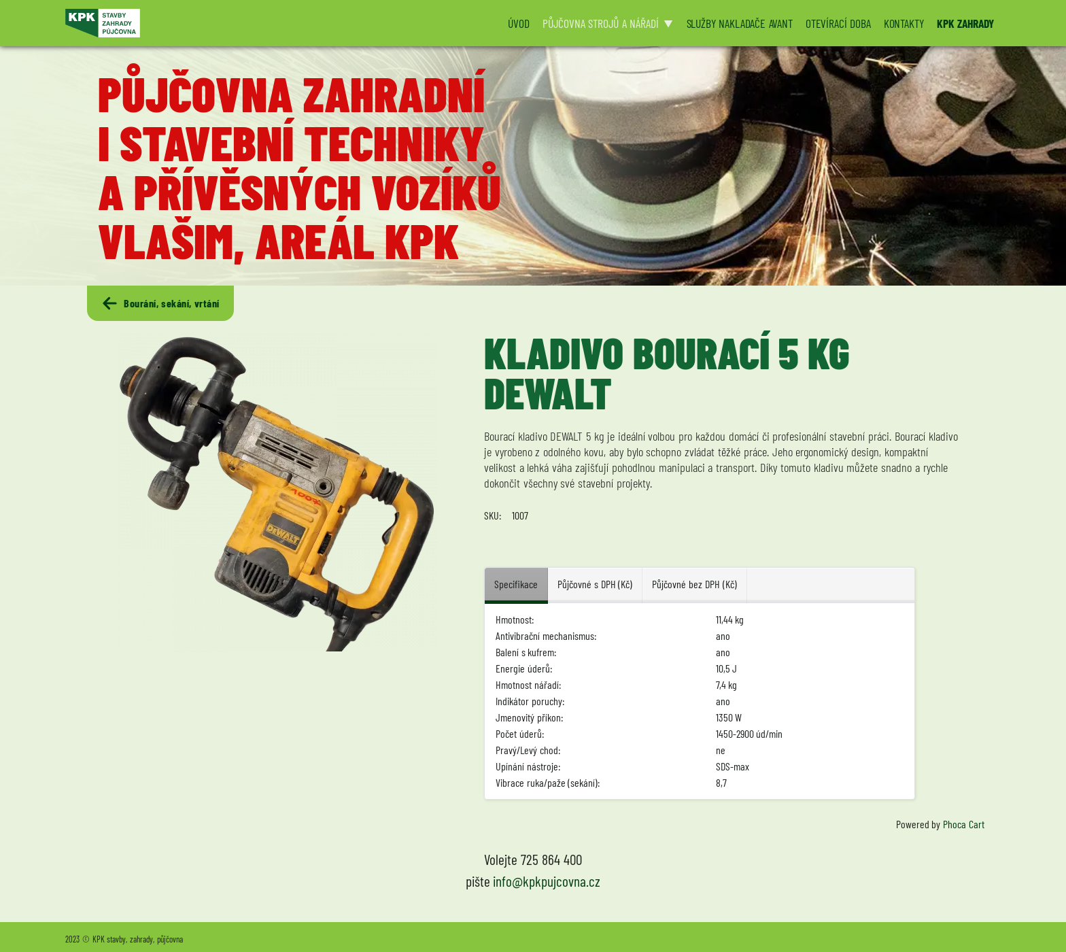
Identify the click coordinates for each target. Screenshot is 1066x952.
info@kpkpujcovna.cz (546, 880)
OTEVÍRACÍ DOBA (838, 23)
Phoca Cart (963, 823)
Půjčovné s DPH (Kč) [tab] (594, 583)
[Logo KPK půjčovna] (278, 23)
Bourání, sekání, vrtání (160, 303)
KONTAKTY (904, 23)
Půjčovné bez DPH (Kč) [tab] (694, 583)
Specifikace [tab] (516, 583)
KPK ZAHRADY (966, 23)
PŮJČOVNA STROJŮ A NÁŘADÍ (601, 23)
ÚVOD (518, 23)
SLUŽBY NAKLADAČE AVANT (740, 23)
